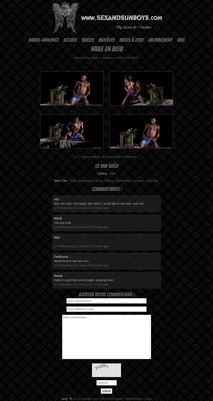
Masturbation (123, 180)
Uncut (99, 180)
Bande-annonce (43, 40)
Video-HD (151, 180)
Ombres (138, 180)
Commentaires (87, 156)
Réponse (63, 208)
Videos (87, 40)
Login (148, 398)
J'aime (109, 156)
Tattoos (109, 180)
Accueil (70, 40)
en (74, 398)
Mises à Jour (131, 40)
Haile (112, 173)
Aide (180, 40)
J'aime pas (127, 156)
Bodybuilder (86, 180)
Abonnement (160, 40)
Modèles (106, 40)
